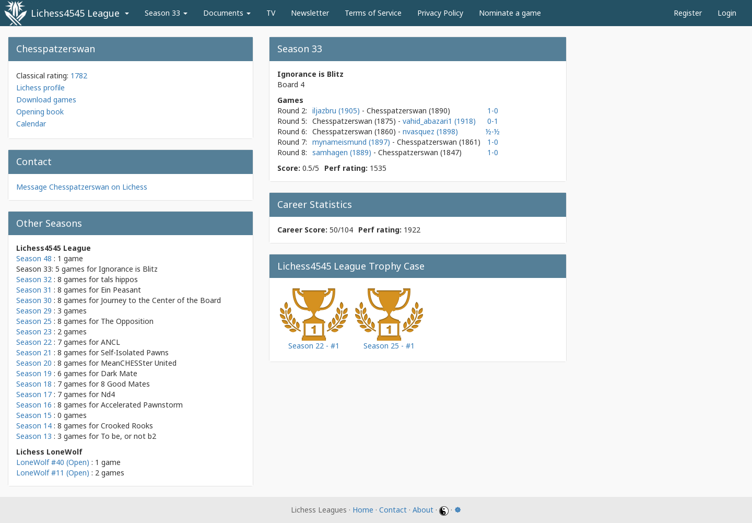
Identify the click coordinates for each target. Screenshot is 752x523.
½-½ (493, 131)
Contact (393, 510)
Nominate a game (510, 13)
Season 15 (34, 415)
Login (727, 13)
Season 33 (166, 13)
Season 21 (34, 352)
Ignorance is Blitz (128, 269)
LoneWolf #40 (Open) (52, 462)
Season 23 (34, 331)
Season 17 (34, 394)
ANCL (110, 342)
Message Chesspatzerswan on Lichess (81, 187)
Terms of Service (373, 13)
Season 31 (34, 290)
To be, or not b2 (128, 436)
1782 (78, 75)
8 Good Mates (125, 384)
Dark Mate (119, 373)
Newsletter (310, 13)
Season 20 (34, 363)
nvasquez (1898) (430, 131)
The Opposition (127, 321)
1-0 (492, 110)
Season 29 (34, 311)
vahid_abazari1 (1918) (439, 121)
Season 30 (34, 300)
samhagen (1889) (342, 152)
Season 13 (34, 436)
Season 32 (34, 279)
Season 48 (34, 258)
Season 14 (34, 426)
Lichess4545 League (75, 13)
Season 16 (34, 405)
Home (362, 510)
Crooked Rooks (127, 426)
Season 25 (34, 321)
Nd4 (108, 394)
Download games (46, 99)
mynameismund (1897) (352, 142)
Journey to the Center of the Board (161, 300)
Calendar (31, 124)
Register (688, 13)
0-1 (492, 121)
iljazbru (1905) (337, 110)
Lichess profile (40, 87)
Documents (227, 13)
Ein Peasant (121, 290)
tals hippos (119, 279)
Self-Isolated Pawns (135, 352)
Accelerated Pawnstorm (142, 405)
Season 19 (34, 373)
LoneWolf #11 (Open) (52, 473)
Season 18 (34, 384)
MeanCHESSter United (139, 363)
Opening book (40, 112)
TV (270, 13)
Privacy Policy (440, 13)
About (423, 510)
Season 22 (34, 342)
